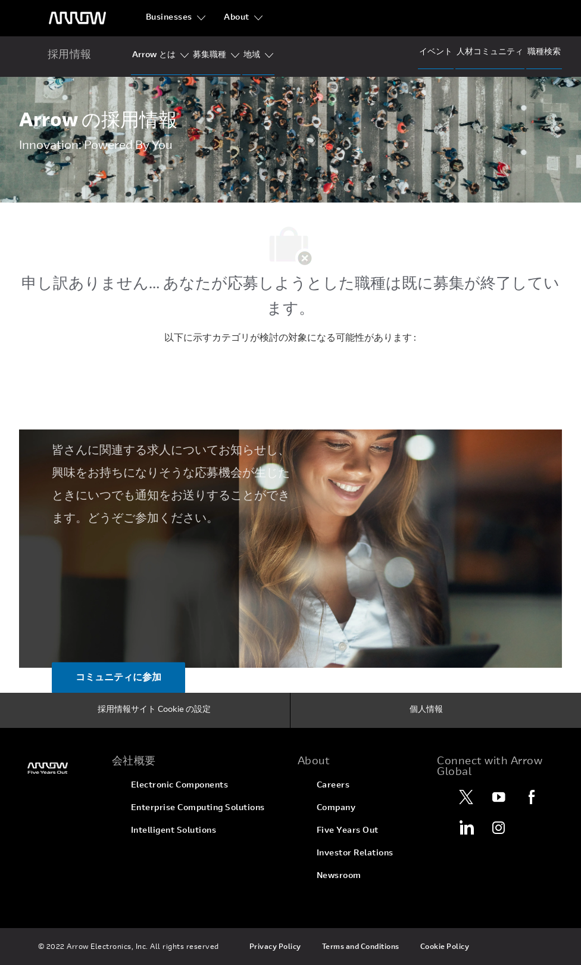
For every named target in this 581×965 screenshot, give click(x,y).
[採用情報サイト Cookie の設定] (154, 711)
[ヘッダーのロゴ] (77, 18)
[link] (58, 768)
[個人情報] (426, 711)
